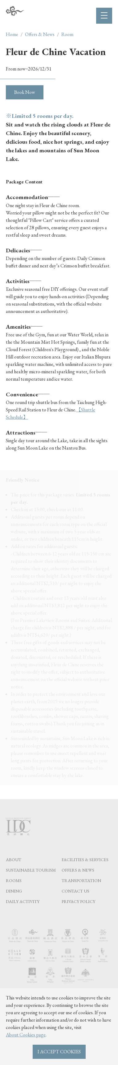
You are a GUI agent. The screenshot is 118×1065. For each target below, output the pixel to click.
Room (67, 34)
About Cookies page (26, 1034)
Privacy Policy (78, 909)
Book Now (24, 92)
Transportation (81, 888)
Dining (14, 899)
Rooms (14, 888)
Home (12, 34)
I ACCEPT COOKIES (59, 1051)
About (13, 867)
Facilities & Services (85, 867)
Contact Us (75, 899)
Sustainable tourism (31, 878)
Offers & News (40, 34)
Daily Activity (22, 909)
